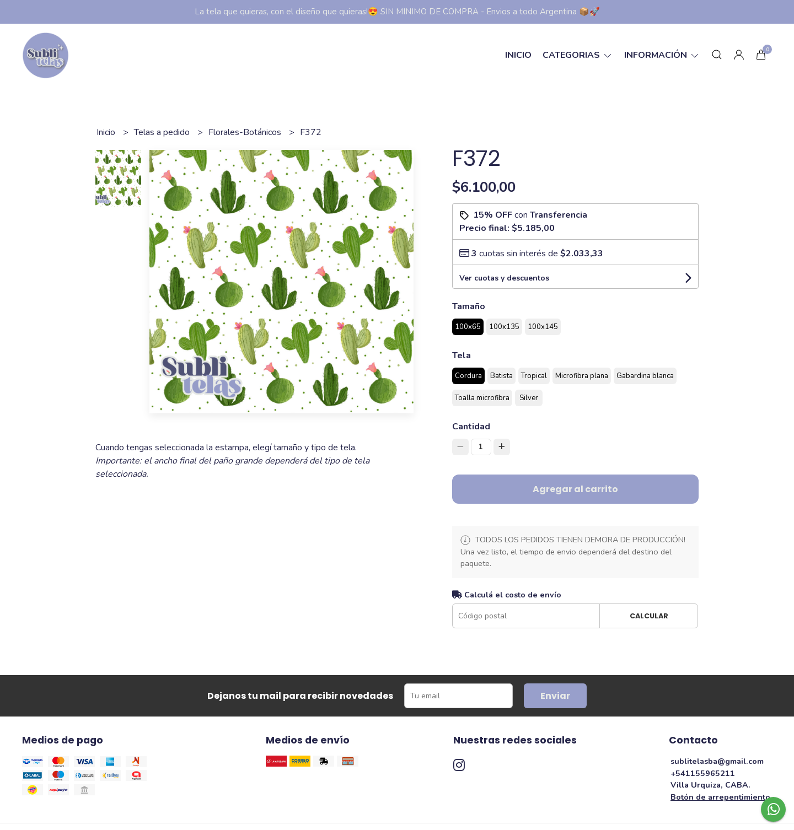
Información (662, 55)
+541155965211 (702, 773)
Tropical (534, 376)
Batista (501, 376)
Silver (528, 398)
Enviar (555, 695)
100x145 (543, 327)
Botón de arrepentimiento (720, 796)
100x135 (504, 327)
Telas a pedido (163, 132)
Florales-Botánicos (245, 132)
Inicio (518, 55)
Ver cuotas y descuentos (504, 278)
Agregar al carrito (575, 489)
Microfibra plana (581, 376)
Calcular (649, 616)
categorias (578, 55)
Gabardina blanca (645, 376)
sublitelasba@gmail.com (717, 761)
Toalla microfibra (482, 398)
